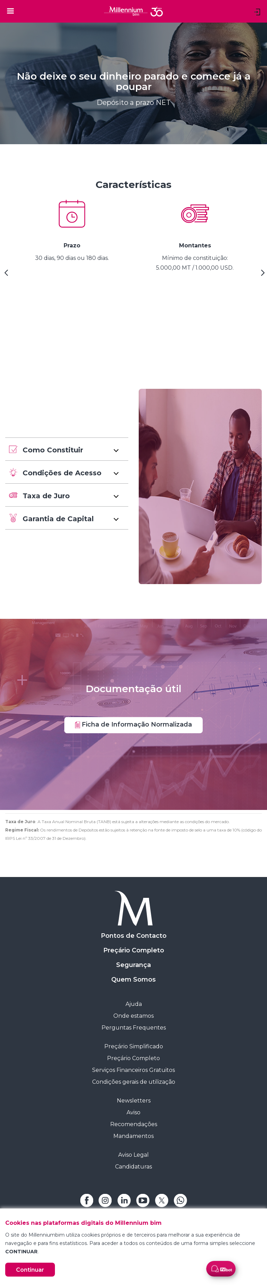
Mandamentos (133, 1136)
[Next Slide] (261, 275)
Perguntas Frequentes (134, 1027)
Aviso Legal (133, 1154)
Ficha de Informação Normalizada (133, 724)
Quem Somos (133, 979)
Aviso (133, 1112)
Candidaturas (133, 1166)
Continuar (30, 1269)
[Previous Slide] (5, 275)
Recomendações (133, 1124)
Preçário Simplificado (133, 1046)
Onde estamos (133, 1016)
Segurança (133, 965)
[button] (66, 449)
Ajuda (134, 1004)
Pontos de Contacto (134, 936)
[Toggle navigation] (10, 11)
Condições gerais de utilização (133, 1082)
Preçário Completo (133, 950)
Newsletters (134, 1100)
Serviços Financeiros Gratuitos (133, 1070)
